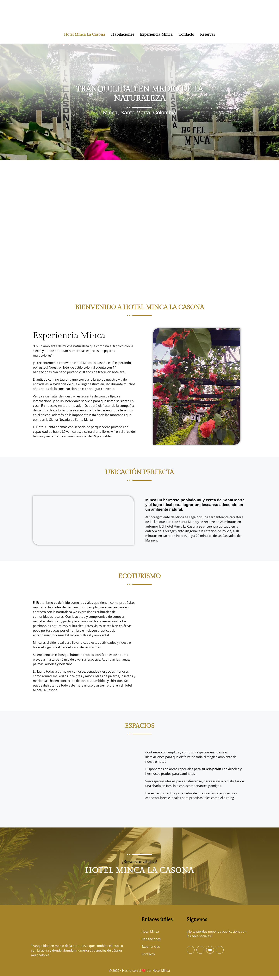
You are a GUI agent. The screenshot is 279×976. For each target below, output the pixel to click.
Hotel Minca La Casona (84, 34)
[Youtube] (210, 950)
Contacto (186, 34)
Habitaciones (122, 34)
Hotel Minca (161, 970)
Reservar (207, 34)
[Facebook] (191, 950)
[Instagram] (220, 950)
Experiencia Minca (156, 34)
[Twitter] (200, 950)
